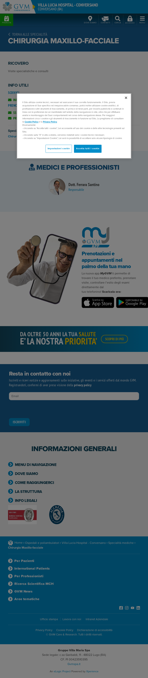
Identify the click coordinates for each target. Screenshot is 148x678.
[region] (74, 126)
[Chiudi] (126, 98)
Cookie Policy (31, 121)
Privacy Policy (50, 121)
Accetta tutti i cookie (87, 148)
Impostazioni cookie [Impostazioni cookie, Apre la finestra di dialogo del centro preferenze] (59, 148)
